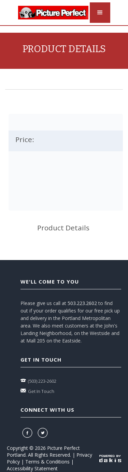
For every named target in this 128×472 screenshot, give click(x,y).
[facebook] (28, 433)
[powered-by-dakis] (110, 458)
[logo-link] (53, 12)
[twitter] (43, 433)
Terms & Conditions (47, 461)
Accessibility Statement (32, 468)
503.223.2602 (82, 303)
